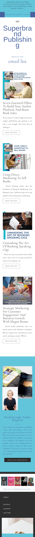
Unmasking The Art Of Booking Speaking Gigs (17, 246)
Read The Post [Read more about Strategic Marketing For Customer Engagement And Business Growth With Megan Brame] (11, 341)
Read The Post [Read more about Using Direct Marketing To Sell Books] (11, 201)
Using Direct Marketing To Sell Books (14, 178)
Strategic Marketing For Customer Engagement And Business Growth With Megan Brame (16, 315)
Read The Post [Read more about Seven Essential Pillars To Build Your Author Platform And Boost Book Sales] (11, 132)
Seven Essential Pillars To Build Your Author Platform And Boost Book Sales (17, 108)
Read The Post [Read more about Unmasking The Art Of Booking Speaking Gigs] (11, 266)
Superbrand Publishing (17, 36)
